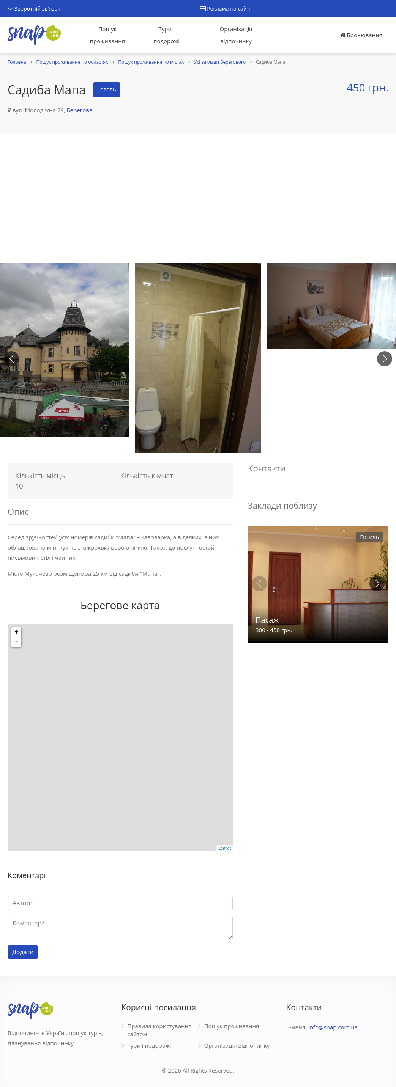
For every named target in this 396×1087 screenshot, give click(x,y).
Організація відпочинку (236, 35)
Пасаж (267, 620)
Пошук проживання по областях (72, 62)
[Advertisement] (198, 199)
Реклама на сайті (225, 8)
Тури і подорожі (166, 35)
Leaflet (224, 848)
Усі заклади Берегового (220, 62)
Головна (17, 62)
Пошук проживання (107, 35)
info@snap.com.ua (333, 1027)
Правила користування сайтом (159, 1030)
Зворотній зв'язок (34, 8)
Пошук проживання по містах (151, 62)
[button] (384, 358)
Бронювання (361, 35)
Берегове (80, 110)
